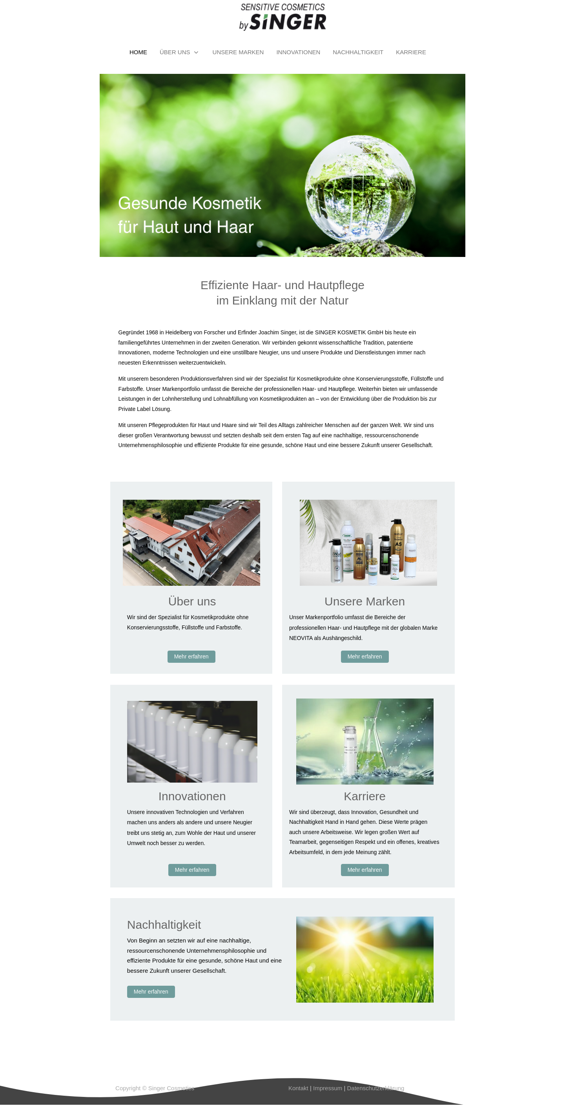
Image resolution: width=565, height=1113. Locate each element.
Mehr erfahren (191, 656)
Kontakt (298, 1088)
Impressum (327, 1088)
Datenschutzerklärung (375, 1088)
